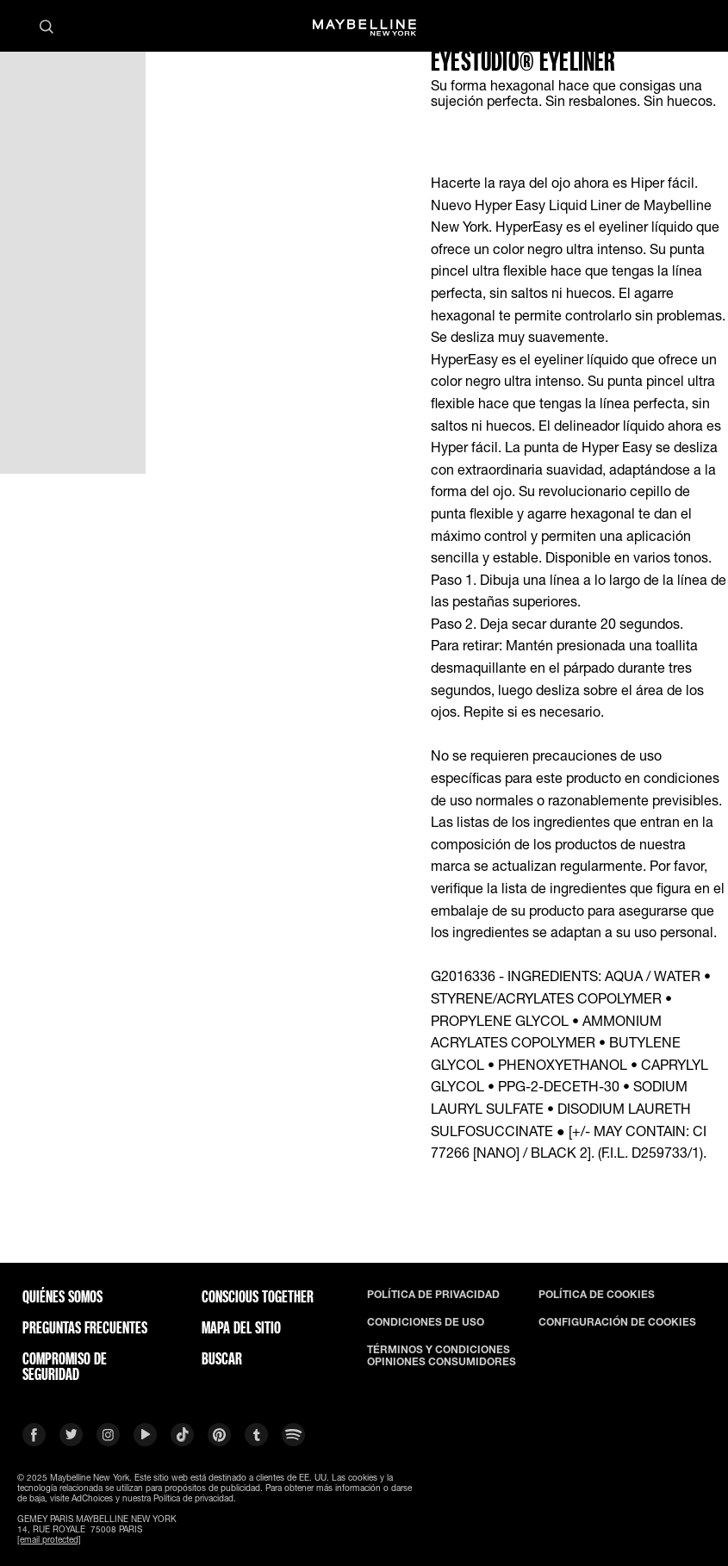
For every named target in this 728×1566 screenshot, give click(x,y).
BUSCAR (222, 1358)
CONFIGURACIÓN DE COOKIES (617, 1322)
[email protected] (49, 1539)
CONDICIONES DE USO (425, 1322)
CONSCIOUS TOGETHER (258, 1296)
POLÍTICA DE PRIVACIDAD (433, 1295)
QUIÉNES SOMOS (62, 1296)
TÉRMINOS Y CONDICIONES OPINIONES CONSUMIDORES (441, 1356)
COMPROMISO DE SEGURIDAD (64, 1366)
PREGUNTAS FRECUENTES (84, 1327)
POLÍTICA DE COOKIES (596, 1295)
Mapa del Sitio (241, 1327)
